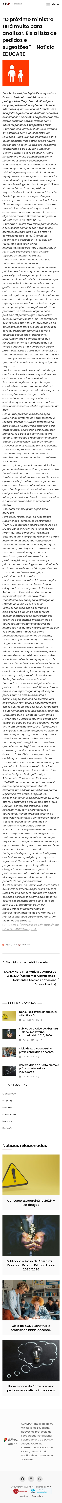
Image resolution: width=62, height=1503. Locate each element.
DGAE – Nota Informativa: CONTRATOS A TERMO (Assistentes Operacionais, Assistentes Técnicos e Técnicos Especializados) (30, 978)
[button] (52, 4)
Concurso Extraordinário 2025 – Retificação (31, 1203)
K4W (49, 1486)
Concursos (9, 1093)
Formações (9, 1114)
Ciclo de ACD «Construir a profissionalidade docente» (37, 1050)
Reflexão (7, 1128)
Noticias (26, 944)
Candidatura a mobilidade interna (29, 962)
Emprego (8, 1100)
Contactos (37, 1496)
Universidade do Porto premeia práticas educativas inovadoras (39, 1068)
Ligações (23, 1496)
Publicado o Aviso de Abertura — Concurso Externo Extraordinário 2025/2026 (38, 1032)
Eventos (7, 1107)
